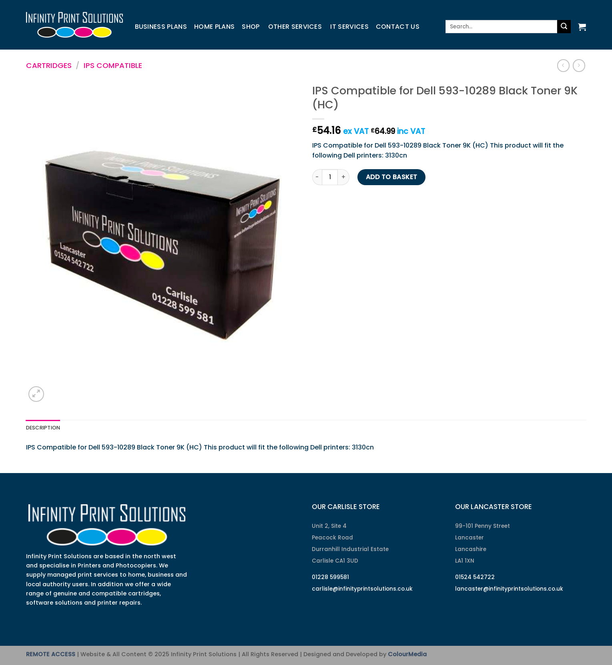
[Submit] (564, 27)
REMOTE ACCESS (50, 654)
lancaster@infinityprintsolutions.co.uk (509, 589)
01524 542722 (475, 577)
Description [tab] (43, 427)
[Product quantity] (330, 177)
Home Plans (214, 26)
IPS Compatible (113, 65)
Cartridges (49, 65)
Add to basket (391, 177)
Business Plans (161, 26)
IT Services (349, 26)
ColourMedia (407, 654)
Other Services (295, 26)
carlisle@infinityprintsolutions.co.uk (362, 589)
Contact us (397, 26)
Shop (250, 26)
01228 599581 (330, 577)
